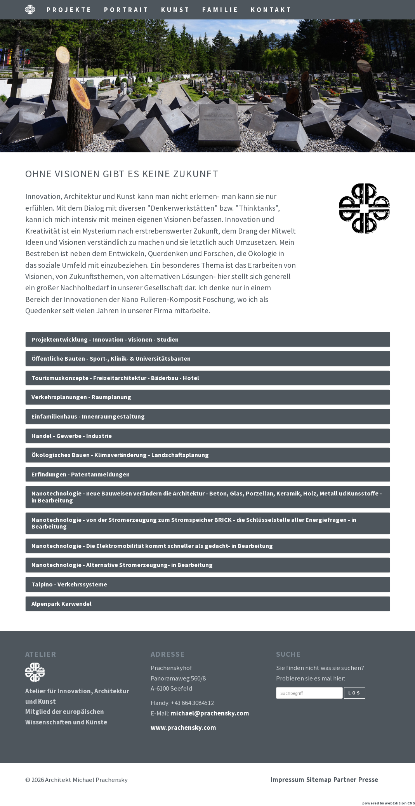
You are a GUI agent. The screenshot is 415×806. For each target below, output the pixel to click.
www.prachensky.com (183, 727)
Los (354, 693)
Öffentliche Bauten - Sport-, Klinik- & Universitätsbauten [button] (111, 358)
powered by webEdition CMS (388, 803)
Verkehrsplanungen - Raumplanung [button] (81, 397)
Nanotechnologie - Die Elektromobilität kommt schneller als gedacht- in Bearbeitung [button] (152, 546)
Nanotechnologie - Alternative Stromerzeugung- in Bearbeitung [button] (122, 565)
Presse (368, 779)
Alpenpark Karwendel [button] (61, 603)
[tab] (208, 339)
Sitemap (319, 779)
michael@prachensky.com (209, 713)
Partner (344, 779)
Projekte (69, 9)
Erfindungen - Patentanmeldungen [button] (80, 474)
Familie (220, 9)
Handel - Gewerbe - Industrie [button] (71, 436)
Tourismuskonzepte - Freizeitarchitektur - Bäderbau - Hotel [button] (115, 378)
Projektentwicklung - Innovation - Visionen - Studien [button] (105, 339)
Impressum (287, 779)
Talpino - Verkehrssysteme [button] (69, 584)
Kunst (176, 9)
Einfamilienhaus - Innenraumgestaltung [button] (88, 416)
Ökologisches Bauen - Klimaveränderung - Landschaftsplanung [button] (120, 455)
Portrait (126, 9)
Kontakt (271, 9)
